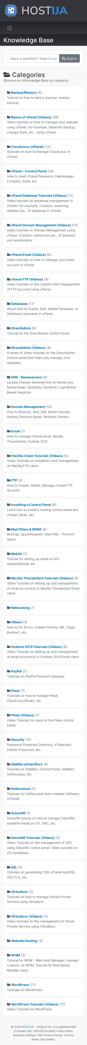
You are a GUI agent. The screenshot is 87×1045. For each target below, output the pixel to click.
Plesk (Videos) (22, 715)
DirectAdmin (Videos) (28, 348)
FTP (14, 480)
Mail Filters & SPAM (26, 529)
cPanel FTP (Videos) (27, 279)
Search (69, 58)
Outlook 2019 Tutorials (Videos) (36, 647)
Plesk (15, 691)
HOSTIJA (27, 1026)
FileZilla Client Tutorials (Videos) (37, 456)
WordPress (20, 985)
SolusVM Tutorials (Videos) (33, 838)
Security (17, 739)
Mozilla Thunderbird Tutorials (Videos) (42, 578)
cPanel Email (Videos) (28, 255)
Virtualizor (19, 892)
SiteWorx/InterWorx (27, 764)
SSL (14, 867)
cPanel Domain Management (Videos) (41, 225)
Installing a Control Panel (31, 505)
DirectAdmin (21, 328)
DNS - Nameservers (26, 377)
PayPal (16, 671)
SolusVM (18, 813)
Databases (19, 304)
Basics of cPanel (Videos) (31, 117)
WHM (15, 955)
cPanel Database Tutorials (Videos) (39, 195)
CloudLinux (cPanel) (27, 147)
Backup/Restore (23, 92)
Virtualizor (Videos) (27, 916)
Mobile (16, 554)
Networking (20, 608)
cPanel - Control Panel (29, 171)
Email (15, 431)
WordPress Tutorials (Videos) (34, 1004)
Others (16, 622)
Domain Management (28, 407)
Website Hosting (24, 941)
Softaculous (20, 789)
